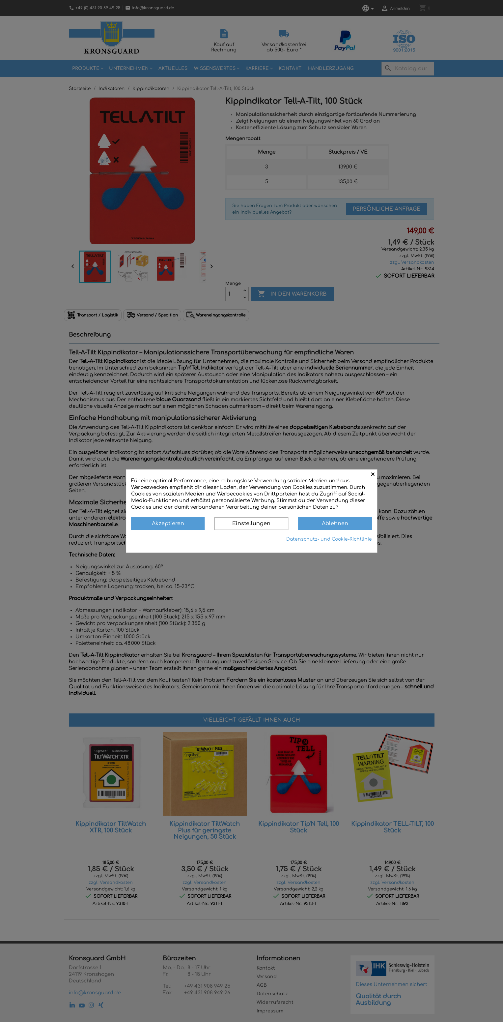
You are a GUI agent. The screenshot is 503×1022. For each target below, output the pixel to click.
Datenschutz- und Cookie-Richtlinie (329, 538)
